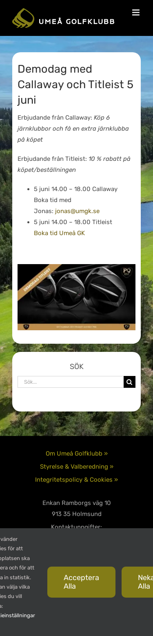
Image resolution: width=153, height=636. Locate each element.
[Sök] (129, 382)
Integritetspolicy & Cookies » (76, 479)
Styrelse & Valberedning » (76, 466)
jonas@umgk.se (77, 211)
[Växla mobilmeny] (136, 12)
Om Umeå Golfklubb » (77, 453)
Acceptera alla (81, 582)
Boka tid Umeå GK (59, 233)
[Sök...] (71, 382)
